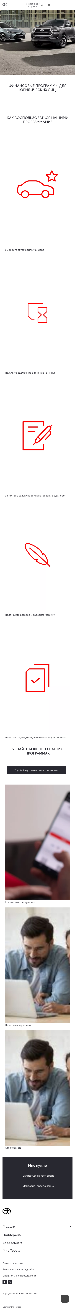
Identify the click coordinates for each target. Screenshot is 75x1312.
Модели (37, 1226)
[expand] (48, 5)
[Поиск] (41, 5)
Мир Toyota (12, 1250)
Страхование (13, 1147)
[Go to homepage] (5, 5)
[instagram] (10, 1282)
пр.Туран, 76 (33, 6)
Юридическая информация (20, 1293)
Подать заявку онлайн (18, 1024)
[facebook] (4, 1282)
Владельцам (12, 1242)
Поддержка (12, 1235)
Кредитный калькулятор (19, 902)
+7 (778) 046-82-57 (32, 4)
